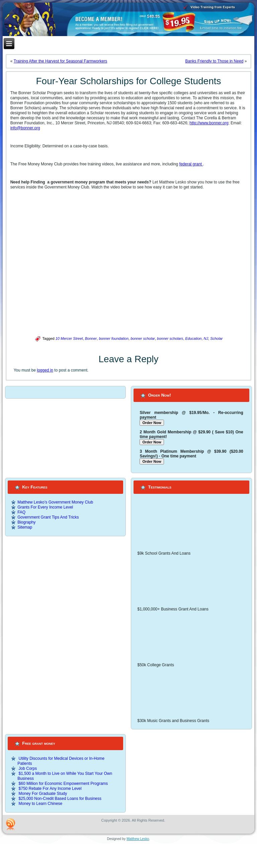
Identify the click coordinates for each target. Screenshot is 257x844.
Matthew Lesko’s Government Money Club (55, 502)
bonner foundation (113, 338)
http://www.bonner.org (208, 123)
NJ (206, 338)
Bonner (91, 338)
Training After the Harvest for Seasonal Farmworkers (60, 61)
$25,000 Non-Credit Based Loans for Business (60, 798)
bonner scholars (170, 338)
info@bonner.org (25, 128)
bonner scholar (143, 338)
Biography (26, 522)
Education (193, 338)
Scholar (216, 338)
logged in (45, 370)
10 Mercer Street (69, 338)
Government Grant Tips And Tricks (48, 517)
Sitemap (24, 527)
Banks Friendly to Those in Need (214, 61)
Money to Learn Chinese (41, 803)
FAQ (21, 512)
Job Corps (28, 768)
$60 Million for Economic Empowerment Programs (63, 783)
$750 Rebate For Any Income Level (50, 788)
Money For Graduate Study (43, 793)
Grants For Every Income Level (45, 507)
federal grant (191, 164)
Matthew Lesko (137, 839)
